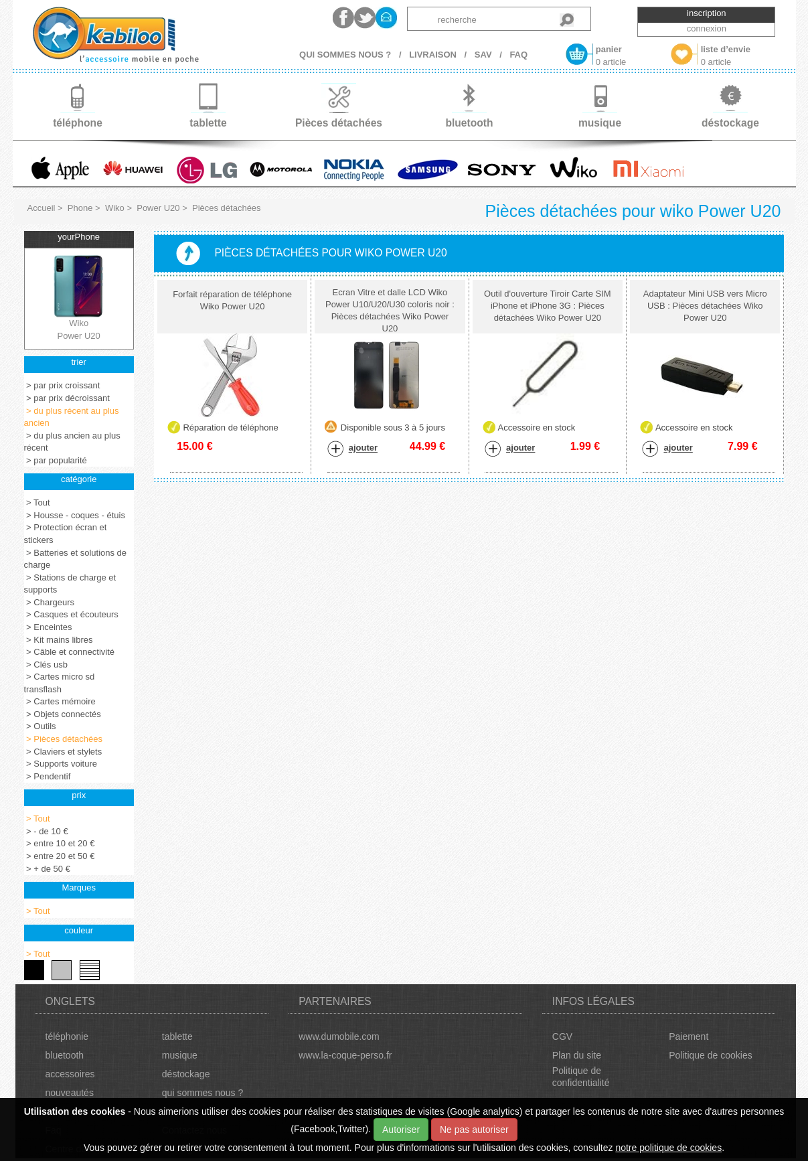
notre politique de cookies (668, 1147)
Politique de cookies (710, 1055)
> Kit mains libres (58, 640)
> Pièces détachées (63, 739)
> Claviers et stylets (63, 752)
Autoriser (401, 1129)
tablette (177, 1036)
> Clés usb (46, 665)
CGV (562, 1036)
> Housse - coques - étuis (74, 515)
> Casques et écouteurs (71, 614)
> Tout (37, 502)
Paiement (688, 1036)
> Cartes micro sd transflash (59, 683)
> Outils (40, 726)
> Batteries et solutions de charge (75, 559)
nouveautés (70, 1092)
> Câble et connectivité (69, 652)
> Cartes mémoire (60, 701)
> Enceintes (48, 627)
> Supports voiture (60, 764)
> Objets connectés (62, 714)
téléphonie (67, 1036)
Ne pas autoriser (474, 1129)
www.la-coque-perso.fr (345, 1055)
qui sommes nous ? (202, 1092)
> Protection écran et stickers (65, 533)
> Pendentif (47, 776)
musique (179, 1055)
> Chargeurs (49, 602)
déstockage (186, 1074)
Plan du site (576, 1055)
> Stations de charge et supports (70, 583)
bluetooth (65, 1055)
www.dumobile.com (339, 1036)
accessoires (70, 1074)
